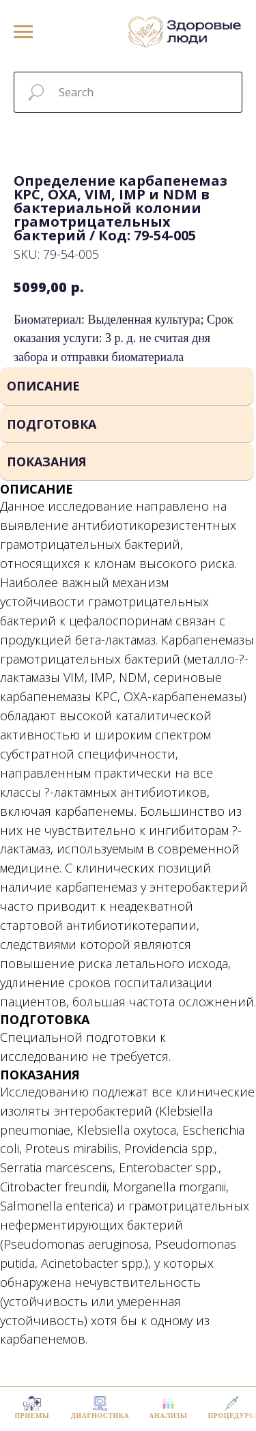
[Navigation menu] (23, 32)
